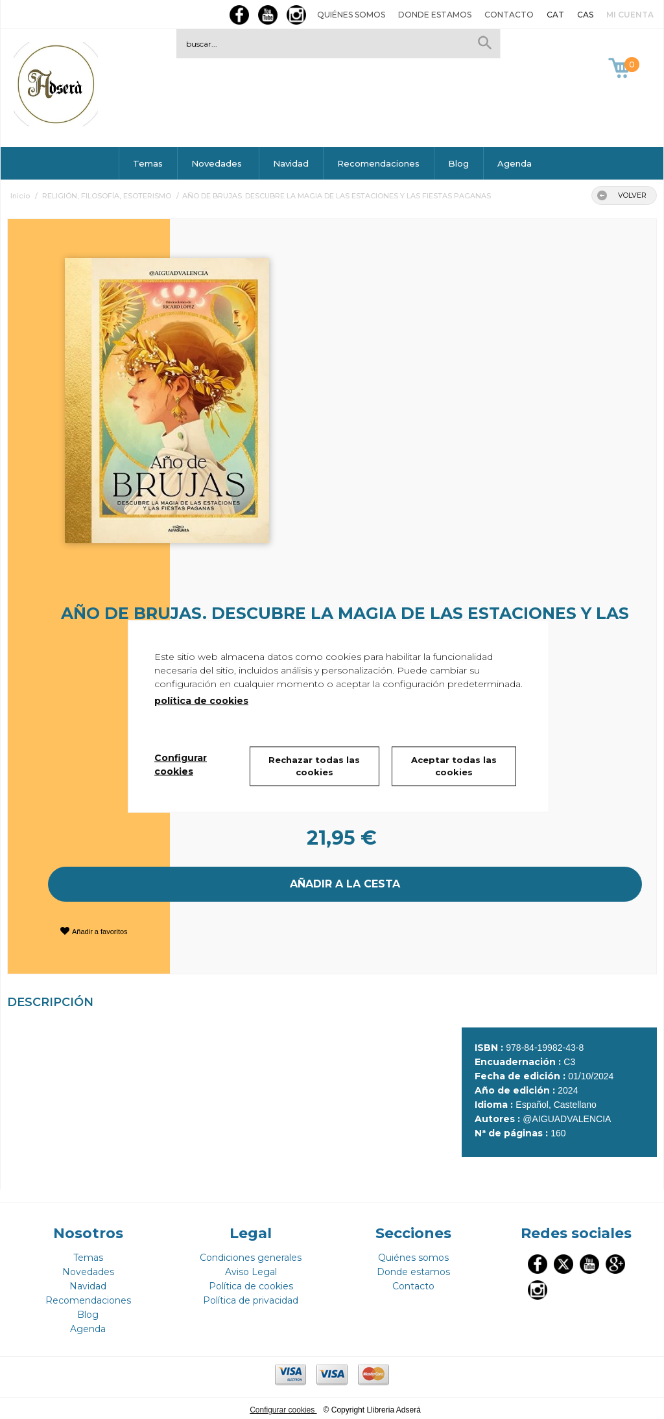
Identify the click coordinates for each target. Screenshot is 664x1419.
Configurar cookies (283, 1406)
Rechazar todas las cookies (314, 765)
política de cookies (201, 700)
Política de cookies (251, 1283)
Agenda (514, 163)
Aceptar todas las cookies (454, 765)
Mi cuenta (630, 14)
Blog (458, 163)
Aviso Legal (251, 1268)
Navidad (291, 163)
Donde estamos (434, 14)
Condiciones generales (251, 1254)
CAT (555, 14)
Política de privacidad (250, 1297)
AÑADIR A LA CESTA (345, 882)
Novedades (217, 163)
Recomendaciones (378, 163)
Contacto (509, 14)
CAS (585, 14)
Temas (148, 163)
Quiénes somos (351, 14)
